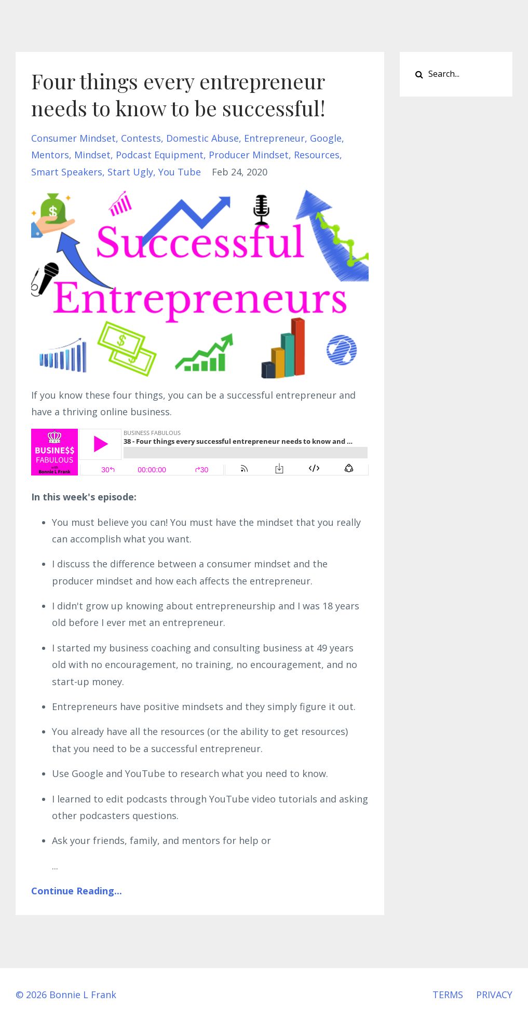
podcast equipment (160, 154)
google (326, 138)
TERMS (447, 994)
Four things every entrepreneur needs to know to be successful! (178, 94)
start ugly (130, 172)
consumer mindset (73, 138)
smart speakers (66, 172)
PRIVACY (494, 994)
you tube (179, 172)
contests (141, 138)
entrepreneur (274, 138)
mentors (50, 154)
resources (317, 154)
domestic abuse (202, 138)
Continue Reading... (76, 890)
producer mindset (249, 154)
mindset (92, 154)
